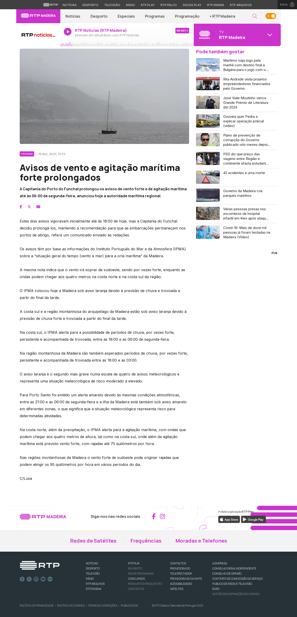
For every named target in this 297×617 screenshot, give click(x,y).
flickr (50, 579)
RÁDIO (90, 579)
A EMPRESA (219, 563)
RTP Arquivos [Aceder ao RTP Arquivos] (241, 5)
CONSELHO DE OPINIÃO (227, 574)
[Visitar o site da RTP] (50, 4)
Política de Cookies (70, 605)
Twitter (29, 579)
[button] (254, 16)
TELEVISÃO (93, 574)
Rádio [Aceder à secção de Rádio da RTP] (130, 5)
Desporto (98, 16)
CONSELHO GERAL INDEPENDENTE (234, 568)
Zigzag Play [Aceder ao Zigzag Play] (192, 5)
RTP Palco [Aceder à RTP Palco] (169, 5)
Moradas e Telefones (201, 540)
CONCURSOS (136, 579)
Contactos (136, 589)
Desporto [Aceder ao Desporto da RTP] (90, 5)
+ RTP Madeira (222, 16)
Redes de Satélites (93, 540)
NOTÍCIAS (92, 563)
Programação (187, 16)
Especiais (126, 16)
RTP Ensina (93, 589)
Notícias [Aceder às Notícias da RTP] (70, 5)
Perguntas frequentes (145, 584)
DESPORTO (93, 568)
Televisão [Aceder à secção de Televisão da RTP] (112, 5)
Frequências (145, 540)
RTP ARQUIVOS (95, 584)
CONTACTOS (178, 563)
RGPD (216, 589)
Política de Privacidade (37, 605)
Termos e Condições (102, 605)
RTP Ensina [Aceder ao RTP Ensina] (215, 5)
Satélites (176, 589)
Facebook (22, 579)
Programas (155, 16)
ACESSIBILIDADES (181, 584)
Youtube (43, 579)
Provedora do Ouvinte (186, 579)
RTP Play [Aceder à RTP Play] (148, 5)
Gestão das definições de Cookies (235, 594)
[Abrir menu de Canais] (237, 34)
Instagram (36, 579)
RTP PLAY (134, 563)
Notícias (72, 16)
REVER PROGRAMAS (141, 574)
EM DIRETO (135, 568)
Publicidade (129, 605)
